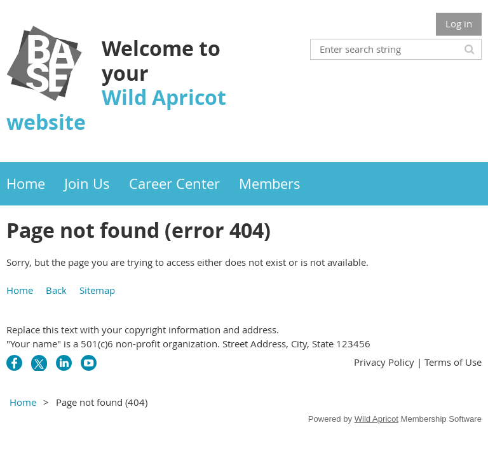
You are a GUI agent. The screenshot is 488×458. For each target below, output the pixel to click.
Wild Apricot (376, 419)
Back (56, 290)
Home (19, 290)
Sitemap (97, 290)
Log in (458, 23)
